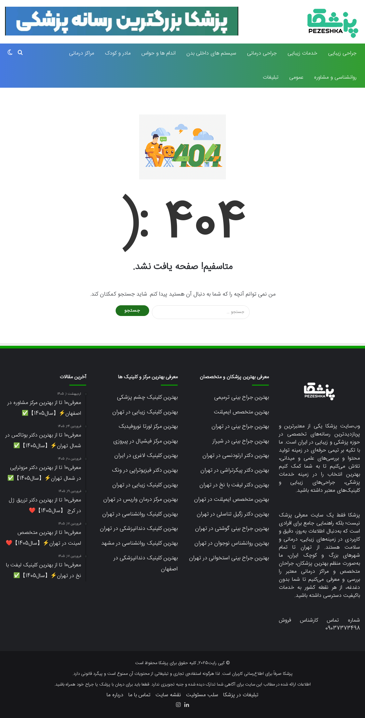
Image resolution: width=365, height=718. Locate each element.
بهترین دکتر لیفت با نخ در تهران (234, 485)
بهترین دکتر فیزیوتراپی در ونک (145, 470)
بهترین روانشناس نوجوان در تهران (231, 543)
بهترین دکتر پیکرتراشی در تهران (234, 470)
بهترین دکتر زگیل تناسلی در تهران (233, 514)
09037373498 (342, 628)
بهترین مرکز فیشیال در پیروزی (145, 441)
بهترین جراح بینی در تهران (240, 426)
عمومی (296, 77)
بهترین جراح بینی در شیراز (240, 441)
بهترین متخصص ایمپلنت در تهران (231, 499)
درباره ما (115, 695)
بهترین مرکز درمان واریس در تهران (140, 499)
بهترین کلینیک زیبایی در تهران (145, 412)
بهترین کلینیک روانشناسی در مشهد (139, 543)
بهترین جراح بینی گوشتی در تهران (232, 528)
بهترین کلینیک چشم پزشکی (147, 397)
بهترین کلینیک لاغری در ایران (146, 455)
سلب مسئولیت (202, 695)
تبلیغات (271, 77)
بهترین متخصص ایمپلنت (241, 412)
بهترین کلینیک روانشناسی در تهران (140, 514)
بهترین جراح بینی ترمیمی (241, 397)
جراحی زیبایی (342, 53)
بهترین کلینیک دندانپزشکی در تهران (139, 528)
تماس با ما (139, 695)
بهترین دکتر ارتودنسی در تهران (235, 455)
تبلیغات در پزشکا (240, 695)
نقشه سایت (168, 695)
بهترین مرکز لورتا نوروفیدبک (148, 426)
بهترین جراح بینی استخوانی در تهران (229, 558)
